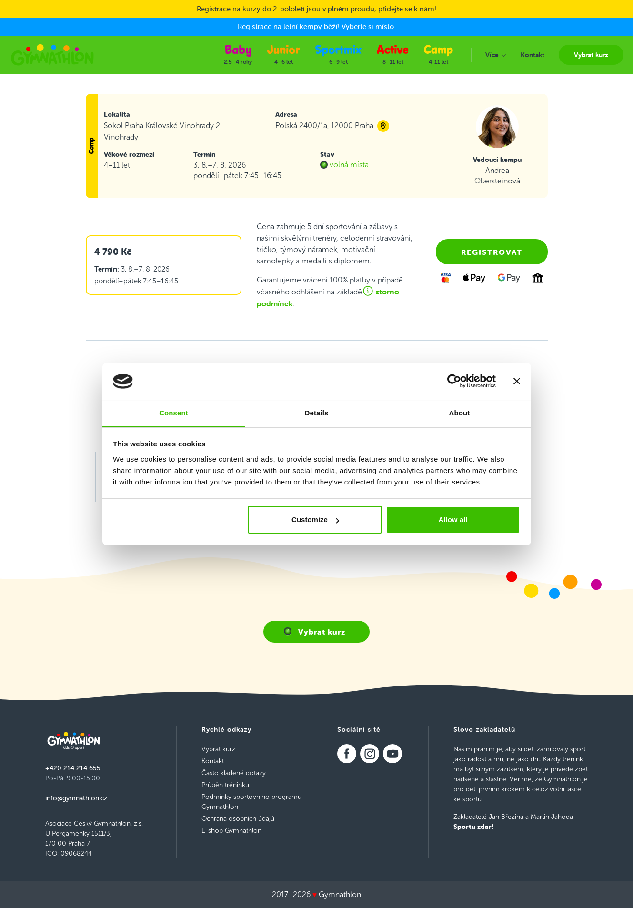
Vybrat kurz (321, 631)
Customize (315, 519)
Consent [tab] (173, 413)
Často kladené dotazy (233, 773)
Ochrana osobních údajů (237, 818)
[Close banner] (516, 381)
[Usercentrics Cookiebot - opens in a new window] (454, 381)
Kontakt (212, 761)
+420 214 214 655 (72, 768)
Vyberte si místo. (368, 26)
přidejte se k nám (406, 8)
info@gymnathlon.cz (76, 798)
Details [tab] (317, 413)
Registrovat (491, 252)
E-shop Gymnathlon (231, 830)
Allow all (453, 519)
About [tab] (459, 413)
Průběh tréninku (225, 784)
